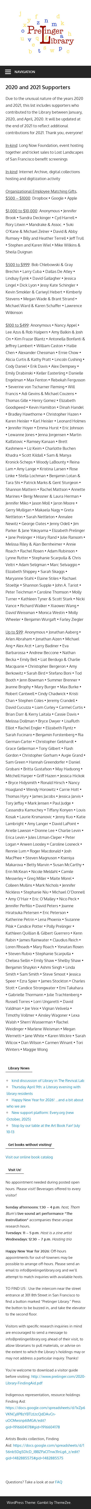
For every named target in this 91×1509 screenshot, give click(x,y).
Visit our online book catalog (29, 1157)
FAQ (58, 1482)
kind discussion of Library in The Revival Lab (48, 1080)
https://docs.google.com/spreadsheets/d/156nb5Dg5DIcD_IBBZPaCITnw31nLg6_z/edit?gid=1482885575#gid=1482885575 (45, 1452)
